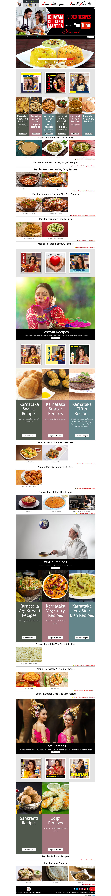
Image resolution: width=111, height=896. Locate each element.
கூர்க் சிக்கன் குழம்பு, (49, 129)
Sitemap (93, 892)
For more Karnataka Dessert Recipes (85, 159)
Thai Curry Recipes (38, 749)
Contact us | (68, 892)
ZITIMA (93, 895)
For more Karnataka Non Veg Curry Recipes (83, 190)
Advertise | (73, 892)
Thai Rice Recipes (61, 749)
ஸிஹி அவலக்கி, (81, 426)
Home (18, 37)
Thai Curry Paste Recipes (26, 749)
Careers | (63, 892)
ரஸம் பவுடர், (48, 828)
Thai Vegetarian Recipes (85, 749)
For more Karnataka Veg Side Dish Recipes (83, 697)
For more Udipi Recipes (88, 884)
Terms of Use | (87, 892)
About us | (58, 892)
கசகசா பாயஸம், (24, 127)
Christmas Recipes (28, 335)
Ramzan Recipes (83, 335)
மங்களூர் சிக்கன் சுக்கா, (62, 129)
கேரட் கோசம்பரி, (52, 621)
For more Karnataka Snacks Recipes (85, 464)
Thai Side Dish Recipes (72, 749)
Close (94, 8)
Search (70, 58)
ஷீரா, (20, 124)
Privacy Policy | (80, 892)
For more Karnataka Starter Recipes (85, 488)
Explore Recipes (22, 133)
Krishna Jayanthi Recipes (72, 335)
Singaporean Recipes (65, 566)
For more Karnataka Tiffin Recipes (85, 513)
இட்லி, (73, 419)
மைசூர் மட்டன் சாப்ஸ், (62, 131)
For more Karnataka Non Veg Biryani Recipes (83, 166)
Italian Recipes (44, 566)
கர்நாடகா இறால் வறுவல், (55, 419)
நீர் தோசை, (58, 828)
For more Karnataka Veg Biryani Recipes (84, 665)
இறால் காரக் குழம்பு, (49, 131)
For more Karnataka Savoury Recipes (85, 247)
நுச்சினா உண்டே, (26, 419)
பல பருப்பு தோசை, (85, 424)
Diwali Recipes (38, 335)
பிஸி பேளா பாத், (77, 125)
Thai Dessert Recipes (49, 749)
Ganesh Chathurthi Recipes (49, 335)
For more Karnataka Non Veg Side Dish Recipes (82, 215)
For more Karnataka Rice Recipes (86, 240)
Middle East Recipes (53, 566)
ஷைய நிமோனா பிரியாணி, (29, 621)
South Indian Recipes (26, 37)
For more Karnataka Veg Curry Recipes (84, 690)
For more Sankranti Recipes (87, 860)
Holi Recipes (61, 335)
